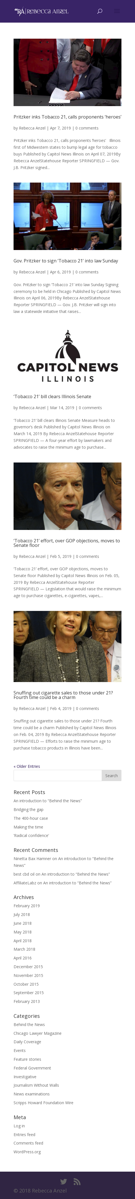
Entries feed (24, 1134)
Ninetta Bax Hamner (32, 858)
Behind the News (29, 1024)
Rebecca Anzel (32, 128)
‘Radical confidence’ (31, 835)
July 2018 (22, 914)
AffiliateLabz (25, 882)
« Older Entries (27, 766)
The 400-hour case (31, 818)
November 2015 (28, 975)
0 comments (87, 128)
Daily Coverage (27, 1041)
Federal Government (32, 1068)
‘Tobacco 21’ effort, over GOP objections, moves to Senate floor (67, 543)
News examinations (32, 1094)
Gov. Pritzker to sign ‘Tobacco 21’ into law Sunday (66, 261)
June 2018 (23, 923)
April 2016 (23, 958)
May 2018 (23, 932)
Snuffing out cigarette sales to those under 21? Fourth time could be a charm (63, 695)
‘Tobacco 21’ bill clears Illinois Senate (52, 396)
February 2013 (27, 1001)
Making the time (28, 827)
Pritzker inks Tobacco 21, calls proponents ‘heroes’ (67, 117)
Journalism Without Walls (36, 1085)
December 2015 (28, 966)
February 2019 (27, 905)
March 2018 (24, 949)
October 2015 (26, 984)
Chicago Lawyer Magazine (38, 1033)
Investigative (25, 1076)
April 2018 (23, 940)
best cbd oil (24, 874)
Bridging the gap (28, 809)
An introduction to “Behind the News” (48, 800)
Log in (19, 1125)
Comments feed (28, 1143)
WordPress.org (27, 1151)
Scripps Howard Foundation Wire (43, 1102)
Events (20, 1050)
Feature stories (27, 1059)
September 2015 (29, 992)
